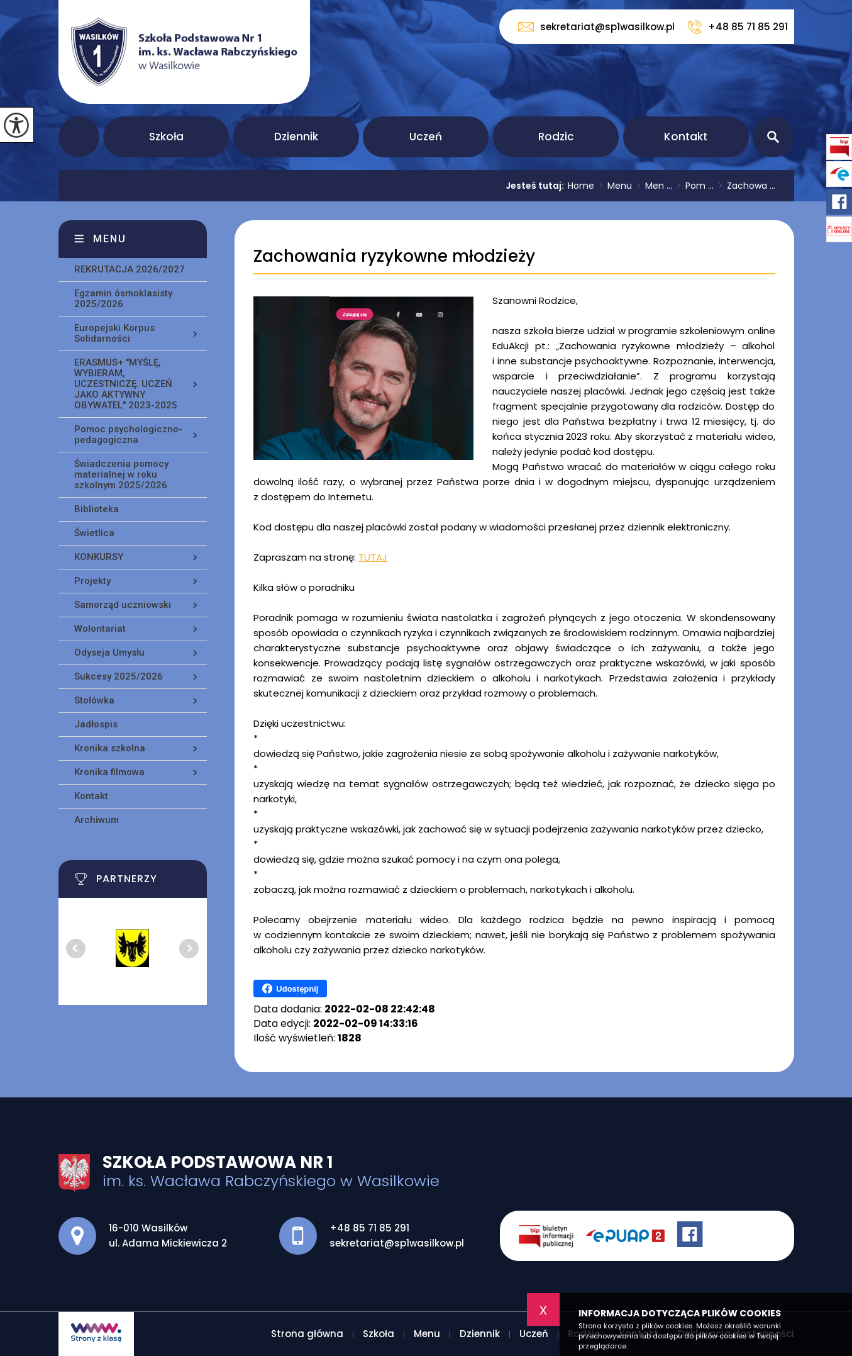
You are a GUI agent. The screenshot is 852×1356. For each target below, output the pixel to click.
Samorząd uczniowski (122, 604)
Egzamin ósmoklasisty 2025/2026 (123, 299)
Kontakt (685, 136)
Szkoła (166, 136)
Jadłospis (96, 724)
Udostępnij (290, 988)
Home (581, 185)
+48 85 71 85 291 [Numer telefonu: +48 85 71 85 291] (369, 1228)
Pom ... (693, 185)
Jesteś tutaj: (537, 185)
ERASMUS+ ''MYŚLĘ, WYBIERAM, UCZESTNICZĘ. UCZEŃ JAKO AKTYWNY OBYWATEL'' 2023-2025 (125, 384)
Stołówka (94, 700)
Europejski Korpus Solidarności (114, 333)
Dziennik (296, 136)
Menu (613, 185)
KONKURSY (98, 557)
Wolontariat (100, 628)
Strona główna (78, 136)
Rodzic (556, 136)
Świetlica (94, 533)
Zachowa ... (744, 185)
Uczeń (425, 136)
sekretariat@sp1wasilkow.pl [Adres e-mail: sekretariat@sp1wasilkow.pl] (396, 1243)
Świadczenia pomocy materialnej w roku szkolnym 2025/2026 (121, 474)
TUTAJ (372, 557)
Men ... (652, 185)
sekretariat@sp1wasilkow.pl (596, 26)
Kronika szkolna (109, 748)
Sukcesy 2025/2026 (118, 676)
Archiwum (96, 820)
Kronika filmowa (109, 772)
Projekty (92, 580)
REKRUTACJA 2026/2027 (129, 269)
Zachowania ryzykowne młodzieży (394, 256)
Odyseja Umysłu (109, 652)
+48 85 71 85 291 (737, 27)
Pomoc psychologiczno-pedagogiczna (128, 434)
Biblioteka (96, 509)
